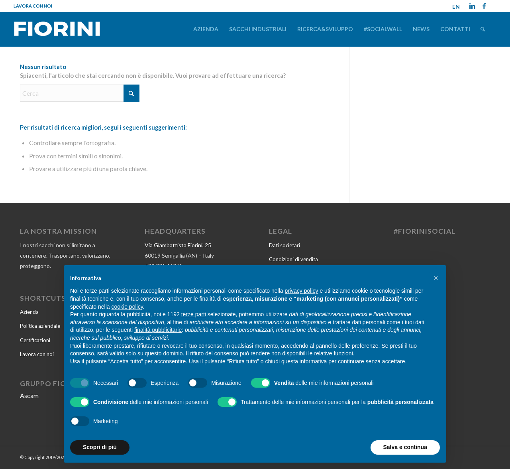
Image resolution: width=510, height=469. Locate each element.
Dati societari (284, 245)
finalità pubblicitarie (158, 330)
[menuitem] (206, 29)
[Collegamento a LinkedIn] (472, 6)
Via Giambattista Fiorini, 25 (178, 245)
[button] (436, 278)
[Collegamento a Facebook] (484, 6)
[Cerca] (482, 29)
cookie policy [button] (127, 306)
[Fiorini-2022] (57, 30)
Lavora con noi (33, 5)
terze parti (193, 314)
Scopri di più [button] (100, 447)
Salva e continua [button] (405, 447)
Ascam (29, 395)
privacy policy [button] (301, 291)
